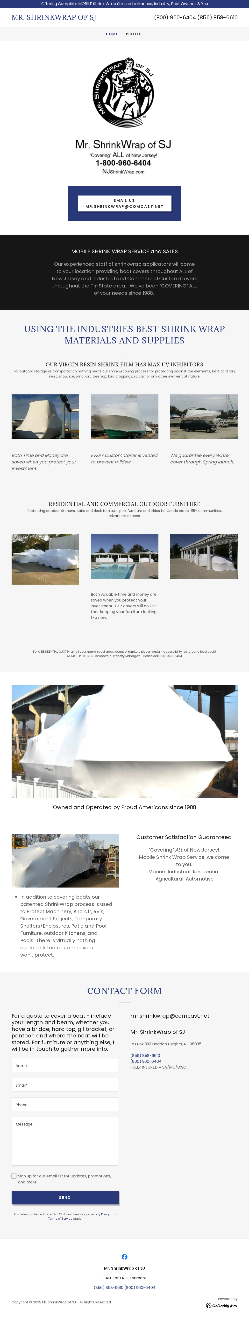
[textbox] (65, 1065)
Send (65, 1197)
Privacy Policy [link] (100, 1214)
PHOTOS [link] (134, 34)
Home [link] (112, 34)
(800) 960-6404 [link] (146, 1061)
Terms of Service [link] (60, 1219)
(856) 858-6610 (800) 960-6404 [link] (125, 1287)
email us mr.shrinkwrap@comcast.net (124, 203)
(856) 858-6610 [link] (145, 1055)
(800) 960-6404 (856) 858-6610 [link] (196, 17)
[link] (68, 18)
